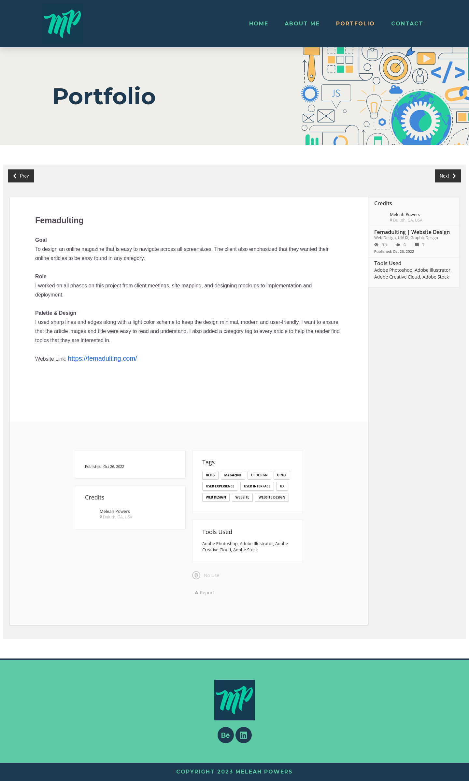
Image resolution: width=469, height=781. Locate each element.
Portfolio (355, 24)
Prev (21, 176)
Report (204, 592)
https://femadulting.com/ (102, 358)
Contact (407, 24)
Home (258, 24)
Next (448, 176)
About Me (302, 24)
